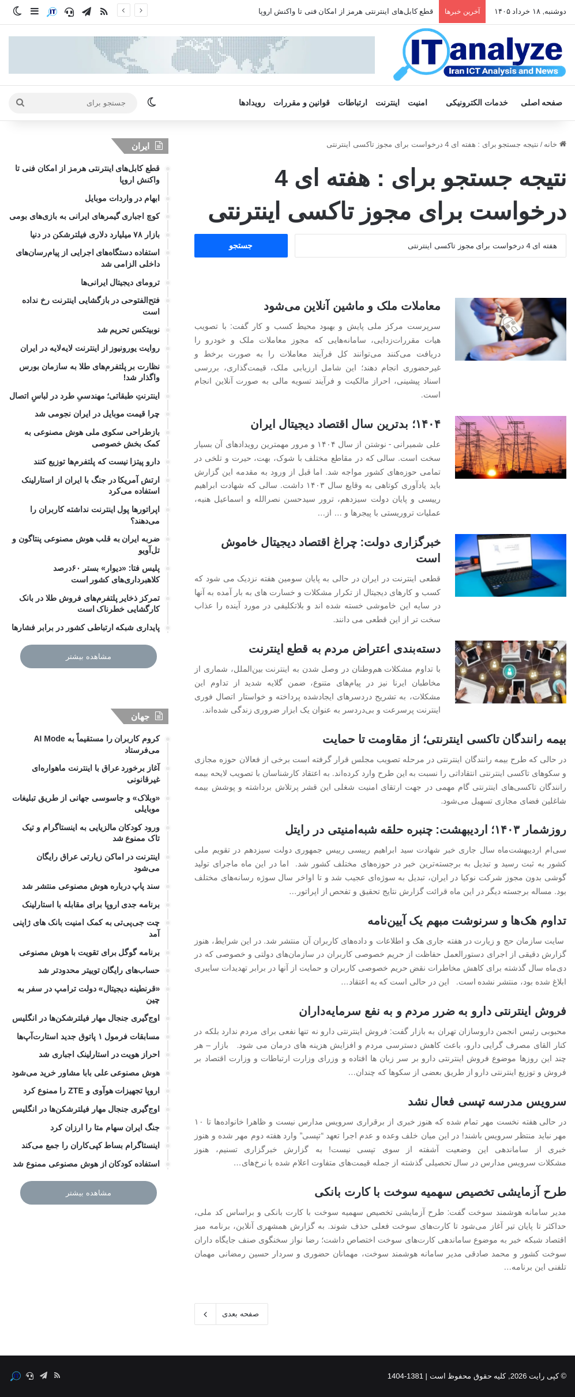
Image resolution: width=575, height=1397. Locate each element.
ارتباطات (352, 103)
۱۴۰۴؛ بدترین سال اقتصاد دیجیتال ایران (345, 424)
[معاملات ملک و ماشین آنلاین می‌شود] (510, 329)
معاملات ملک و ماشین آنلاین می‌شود (352, 306)
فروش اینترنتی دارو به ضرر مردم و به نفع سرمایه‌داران (432, 1011)
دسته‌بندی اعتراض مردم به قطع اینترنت (345, 648)
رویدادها (252, 103)
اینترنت (387, 103)
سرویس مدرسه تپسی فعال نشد (487, 1101)
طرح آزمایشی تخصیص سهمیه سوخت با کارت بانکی (440, 1192)
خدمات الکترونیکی (477, 103)
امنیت (417, 103)
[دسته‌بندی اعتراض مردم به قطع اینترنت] (510, 672)
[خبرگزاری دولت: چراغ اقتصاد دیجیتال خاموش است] (510, 565)
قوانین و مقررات (301, 103)
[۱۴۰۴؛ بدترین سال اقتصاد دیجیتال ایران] (510, 447)
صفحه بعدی (231, 1314)
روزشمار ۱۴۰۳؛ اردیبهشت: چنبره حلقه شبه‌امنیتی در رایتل (425, 829)
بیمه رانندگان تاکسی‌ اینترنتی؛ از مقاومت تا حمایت (444, 739)
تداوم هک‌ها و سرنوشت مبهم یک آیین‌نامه (466, 920)
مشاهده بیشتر (88, 656)
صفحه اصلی (542, 103)
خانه (555, 144)
